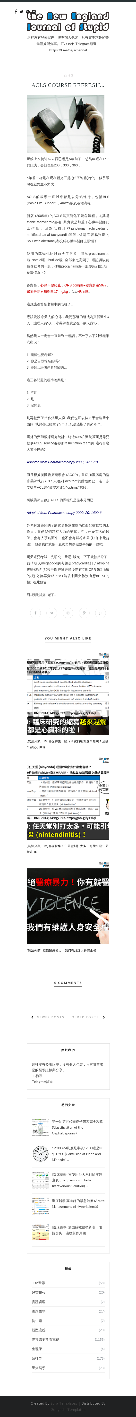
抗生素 (37, 1321)
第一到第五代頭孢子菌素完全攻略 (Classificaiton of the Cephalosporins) (77, 1127)
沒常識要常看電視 (45, 1339)
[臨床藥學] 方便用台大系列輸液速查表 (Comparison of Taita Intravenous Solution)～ (77, 1180)
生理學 (37, 1349)
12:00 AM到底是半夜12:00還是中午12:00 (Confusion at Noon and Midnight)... (77, 1154)
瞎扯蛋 (69, 76)
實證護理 (38, 1302)
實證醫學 (38, 1311)
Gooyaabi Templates (68, 1409)
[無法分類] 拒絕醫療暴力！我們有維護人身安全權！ (63, 950)
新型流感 (38, 1330)
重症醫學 (38, 1368)
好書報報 (38, 1292)
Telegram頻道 (42, 1082)
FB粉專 (37, 1076)
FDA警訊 (38, 1283)
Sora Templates (64, 1403)
